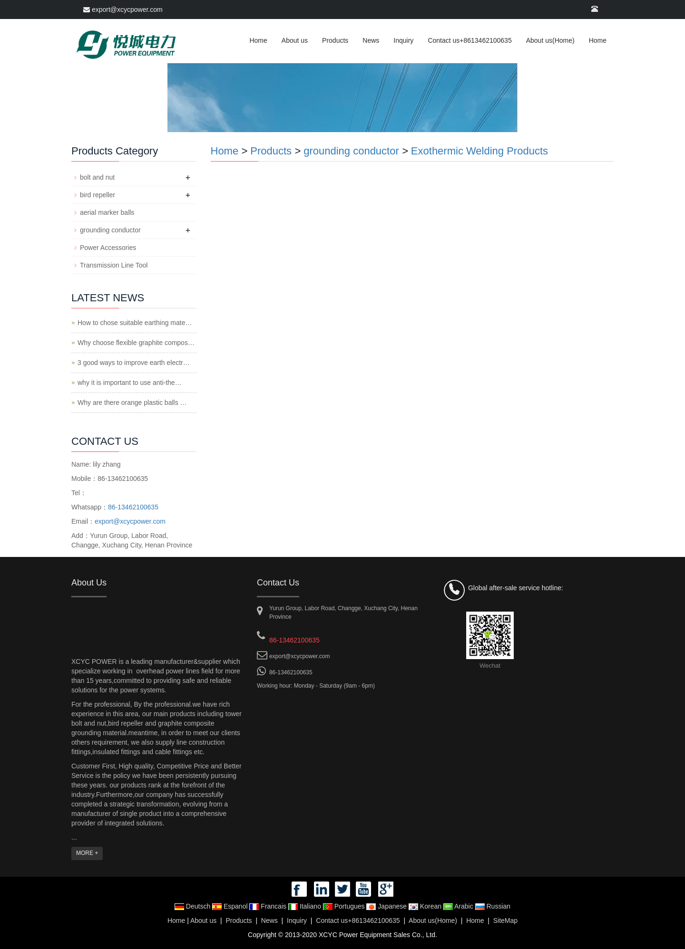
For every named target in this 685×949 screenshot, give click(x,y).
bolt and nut (97, 177)
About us (295, 40)
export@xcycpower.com (123, 9)
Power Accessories (108, 247)
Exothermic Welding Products (479, 151)
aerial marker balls (107, 212)
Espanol (230, 906)
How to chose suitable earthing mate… (135, 322)
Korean (426, 906)
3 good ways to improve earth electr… (134, 362)
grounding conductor (351, 151)
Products (335, 40)
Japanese (387, 906)
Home (258, 40)
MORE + (87, 853)
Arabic (459, 906)
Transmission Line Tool (113, 265)
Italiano (305, 906)
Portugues (345, 906)
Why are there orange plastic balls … (132, 402)
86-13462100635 (133, 507)
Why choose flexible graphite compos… (136, 342)
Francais (268, 906)
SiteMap (505, 920)
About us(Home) (550, 40)
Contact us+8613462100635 (469, 40)
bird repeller (97, 195)
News (370, 40)
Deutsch (193, 906)
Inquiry (403, 40)
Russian (492, 906)
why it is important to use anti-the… (130, 382)
